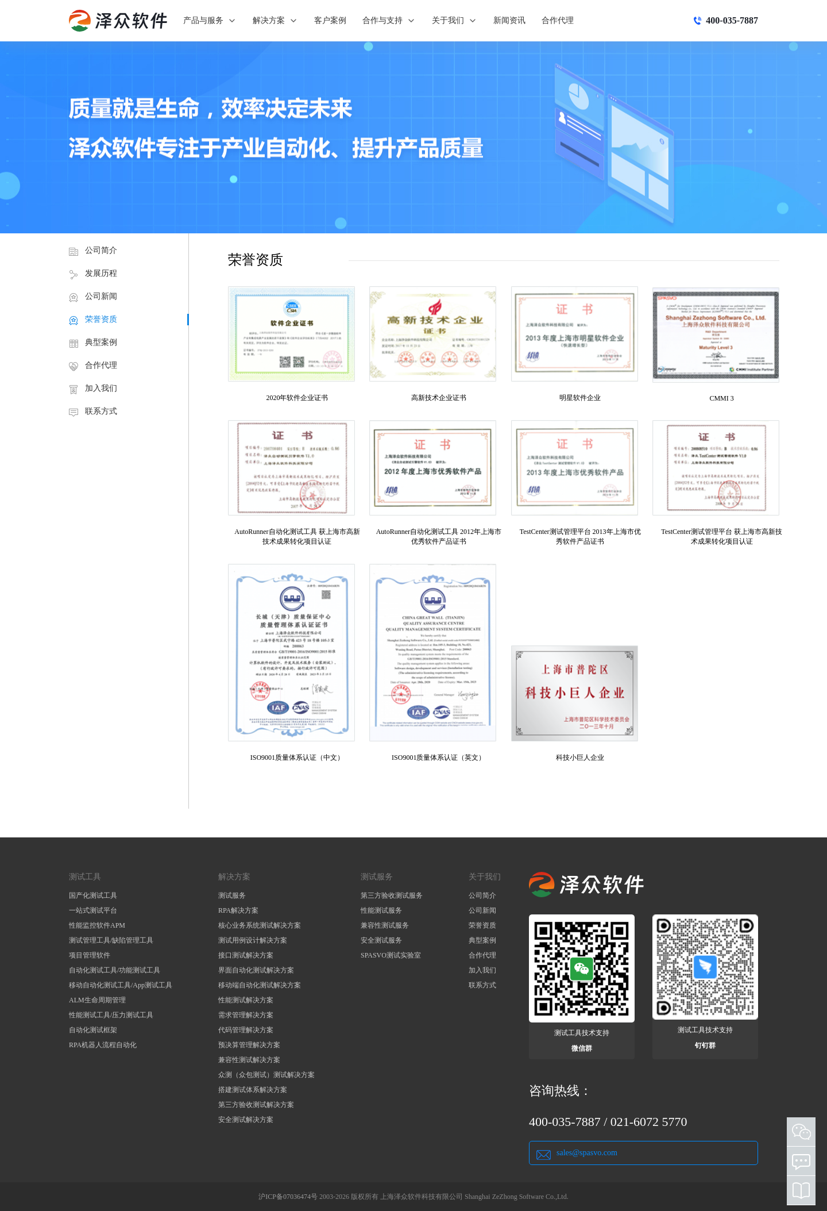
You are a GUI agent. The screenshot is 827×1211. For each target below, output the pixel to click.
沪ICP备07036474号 (288, 1197)
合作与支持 (389, 20)
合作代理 (558, 20)
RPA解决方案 (238, 910)
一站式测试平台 (93, 910)
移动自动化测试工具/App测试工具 (120, 985)
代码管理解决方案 (245, 1030)
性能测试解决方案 (245, 1000)
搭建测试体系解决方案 (252, 1090)
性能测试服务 (381, 910)
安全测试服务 (381, 940)
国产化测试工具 (93, 895)
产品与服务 (210, 20)
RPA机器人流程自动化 (103, 1045)
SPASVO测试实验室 (391, 955)
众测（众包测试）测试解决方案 (266, 1075)
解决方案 (275, 20)
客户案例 (330, 20)
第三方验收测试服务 (392, 895)
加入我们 (101, 388)
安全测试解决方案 (245, 1120)
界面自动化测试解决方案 (256, 970)
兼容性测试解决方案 (249, 1060)
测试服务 (232, 895)
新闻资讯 (509, 20)
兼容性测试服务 (385, 925)
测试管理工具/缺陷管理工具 (111, 940)
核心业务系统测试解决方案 (259, 925)
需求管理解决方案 (245, 1015)
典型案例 (101, 342)
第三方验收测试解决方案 (256, 1105)
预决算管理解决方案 (249, 1045)
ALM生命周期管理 (97, 1000)
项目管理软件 (89, 955)
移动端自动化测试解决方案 (259, 985)
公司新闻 (101, 296)
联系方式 (101, 411)
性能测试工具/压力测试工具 (111, 1015)
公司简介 (101, 250)
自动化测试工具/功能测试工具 (114, 970)
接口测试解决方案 (245, 955)
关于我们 (454, 20)
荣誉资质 (101, 319)
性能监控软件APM (97, 925)
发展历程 (101, 273)
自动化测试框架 (93, 1030)
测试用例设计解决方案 (252, 940)
